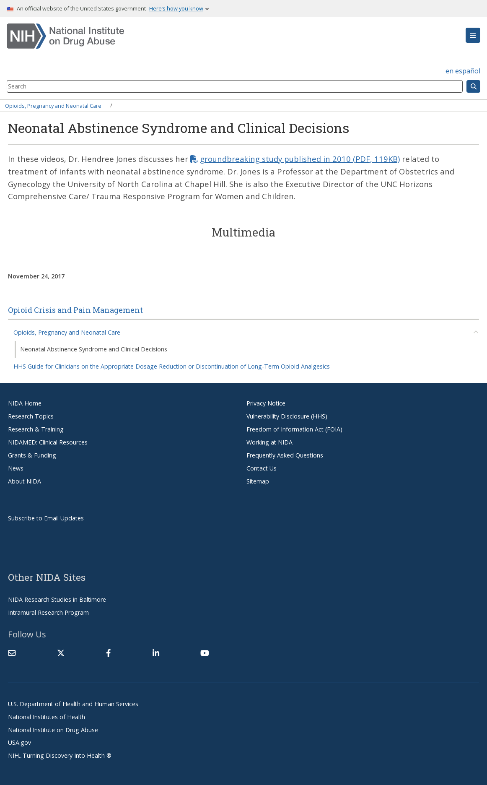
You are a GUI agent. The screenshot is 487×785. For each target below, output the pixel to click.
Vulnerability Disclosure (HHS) (286, 416)
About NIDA (24, 481)
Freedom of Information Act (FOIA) (294, 429)
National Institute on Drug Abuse (53, 730)
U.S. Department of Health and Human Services (73, 704)
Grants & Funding (32, 455)
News (15, 468)
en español (463, 70)
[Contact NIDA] (12, 653)
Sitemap (257, 481)
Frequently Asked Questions (284, 455)
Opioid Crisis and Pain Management (75, 310)
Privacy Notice (265, 403)
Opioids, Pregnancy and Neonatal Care (53, 105)
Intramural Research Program (48, 612)
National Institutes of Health (46, 717)
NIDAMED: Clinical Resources (48, 442)
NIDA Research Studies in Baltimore (57, 599)
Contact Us (261, 468)
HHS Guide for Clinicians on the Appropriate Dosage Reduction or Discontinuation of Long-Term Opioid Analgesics (171, 366)
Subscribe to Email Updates (46, 518)
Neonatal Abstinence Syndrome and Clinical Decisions (93, 349)
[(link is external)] (61, 653)
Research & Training (36, 429)
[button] (473, 35)
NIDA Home (24, 403)
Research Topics (31, 416)
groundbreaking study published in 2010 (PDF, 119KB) (300, 158)
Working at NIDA (269, 442)
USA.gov (19, 742)
